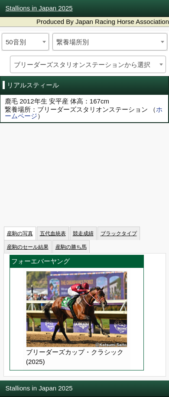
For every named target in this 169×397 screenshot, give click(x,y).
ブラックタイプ (119, 233)
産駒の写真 (20, 233)
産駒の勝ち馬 (71, 247)
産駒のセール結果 (28, 247)
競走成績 (83, 233)
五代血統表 (53, 233)
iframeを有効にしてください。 (85, 172)
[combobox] (25, 41)
